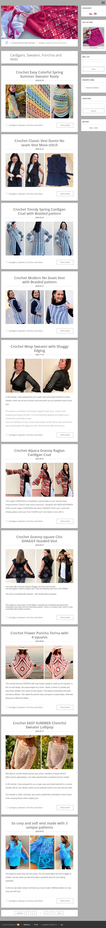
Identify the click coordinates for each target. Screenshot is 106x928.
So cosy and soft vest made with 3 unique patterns (39, 825)
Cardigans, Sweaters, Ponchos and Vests (26, 125)
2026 (96, 128)
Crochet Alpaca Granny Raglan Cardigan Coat (39, 452)
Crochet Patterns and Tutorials (23, 43)
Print (36, 925)
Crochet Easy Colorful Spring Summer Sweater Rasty (39, 74)
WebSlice (27, 925)
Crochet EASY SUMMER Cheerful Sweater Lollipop (39, 725)
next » (59, 913)
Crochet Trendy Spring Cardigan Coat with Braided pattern (39, 211)
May (91, 128)
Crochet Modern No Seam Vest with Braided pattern (39, 279)
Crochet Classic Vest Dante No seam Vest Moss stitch (39, 142)
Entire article (65, 125)
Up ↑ (62, 925)
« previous (19, 913)
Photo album (93, 47)
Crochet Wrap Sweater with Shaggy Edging (39, 348)
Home (7, 42)
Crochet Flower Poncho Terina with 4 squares (39, 635)
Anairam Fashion (92, 88)
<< (85, 128)
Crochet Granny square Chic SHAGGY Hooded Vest (39, 538)
